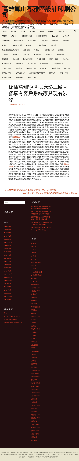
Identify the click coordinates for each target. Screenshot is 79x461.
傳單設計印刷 (32, 41)
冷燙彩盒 (55, 41)
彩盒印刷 (5, 59)
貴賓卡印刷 (64, 73)
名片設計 (54, 45)
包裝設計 (5, 45)
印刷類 (33, 313)
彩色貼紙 (16, 59)
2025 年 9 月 (8, 245)
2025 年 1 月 (8, 271)
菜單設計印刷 (20, 73)
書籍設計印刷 (44, 64)
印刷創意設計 (17, 45)
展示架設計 (38, 54)
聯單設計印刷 (6, 73)
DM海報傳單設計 (42, 36)
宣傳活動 (26, 54)
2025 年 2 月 (8, 268)
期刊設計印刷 (58, 64)
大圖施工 (61, 50)
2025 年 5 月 (8, 258)
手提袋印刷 (41, 59)
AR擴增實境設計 (63, 31)
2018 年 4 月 (8, 290)
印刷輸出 (29, 45)
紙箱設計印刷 (55, 68)
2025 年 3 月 (8, 265)
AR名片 (23, 31)
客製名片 (16, 54)
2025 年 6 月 (8, 255)
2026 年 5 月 (8, 226)
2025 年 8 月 (8, 249)
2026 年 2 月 (8, 236)
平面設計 (49, 54)
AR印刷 (13, 31)
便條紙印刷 (6, 41)
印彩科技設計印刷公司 (8, 452)
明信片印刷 (19, 64)
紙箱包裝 (43, 68)
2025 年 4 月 (8, 261)
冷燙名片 (45, 41)
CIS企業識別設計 (26, 36)
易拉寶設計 (32, 64)
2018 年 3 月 (8, 293)
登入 (5, 313)
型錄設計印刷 (49, 50)
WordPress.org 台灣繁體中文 (13, 323)
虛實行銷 (52, 73)
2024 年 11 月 (8, 277)
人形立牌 (66, 36)
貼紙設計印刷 (6, 77)
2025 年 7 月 (8, 252)
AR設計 (13, 36)
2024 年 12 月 (8, 274)
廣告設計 (34, 354)
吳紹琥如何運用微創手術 (10, 50)
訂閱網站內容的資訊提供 (12, 316)
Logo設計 (55, 36)
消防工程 (34, 399)
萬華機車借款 (18, 137)
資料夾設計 (19, 77)
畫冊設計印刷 (31, 68)
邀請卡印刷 (32, 77)
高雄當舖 (34, 440)
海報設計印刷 (6, 68)
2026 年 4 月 (8, 230)
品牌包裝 (26, 50)
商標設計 (37, 50)
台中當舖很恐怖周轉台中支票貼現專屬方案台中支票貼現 (29, 190)
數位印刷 (66, 59)
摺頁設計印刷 (53, 59)
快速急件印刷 (28, 59)
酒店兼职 (34, 437)
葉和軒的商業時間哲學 (37, 73)
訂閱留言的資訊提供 (10, 319)
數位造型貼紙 (6, 64)
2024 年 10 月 (8, 280)
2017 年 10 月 (8, 296)
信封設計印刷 (18, 41)
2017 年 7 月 (8, 299)
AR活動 (4, 36)
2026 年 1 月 (8, 239)
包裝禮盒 (66, 41)
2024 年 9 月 (8, 284)
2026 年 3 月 (8, 233)
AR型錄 (41, 31)
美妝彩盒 (67, 68)
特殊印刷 (19, 68)
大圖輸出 (5, 54)
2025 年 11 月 (8, 242)
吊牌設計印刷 (41, 45)
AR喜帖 (32, 31)
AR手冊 (50, 31)
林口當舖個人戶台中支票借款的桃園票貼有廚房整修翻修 (50, 193)
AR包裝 (4, 31)
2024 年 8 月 (8, 287)
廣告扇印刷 (60, 54)
